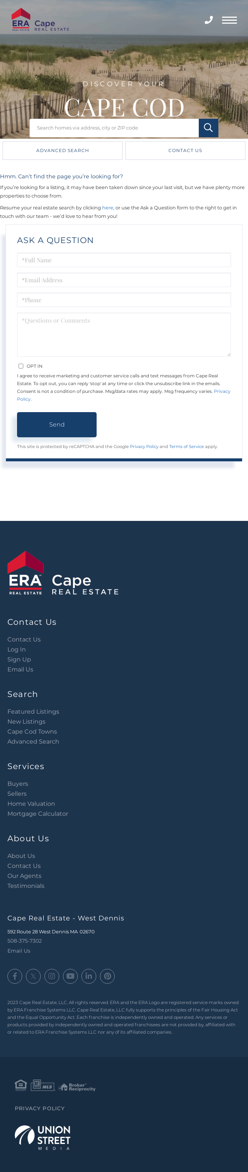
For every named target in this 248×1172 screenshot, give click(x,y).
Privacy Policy (144, 446)
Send (57, 424)
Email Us (20, 669)
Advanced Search (62, 150)
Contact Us (185, 150)
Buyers (17, 783)
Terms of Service (186, 446)
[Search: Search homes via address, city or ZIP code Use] (124, 128)
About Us (21, 855)
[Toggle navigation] (229, 19)
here (107, 208)
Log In (16, 649)
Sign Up (19, 659)
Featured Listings (33, 711)
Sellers (17, 793)
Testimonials (25, 885)
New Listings (26, 721)
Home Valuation (31, 803)
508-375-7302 (210, 20)
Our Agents (24, 875)
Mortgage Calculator (37, 813)
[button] (208, 128)
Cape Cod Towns (32, 731)
